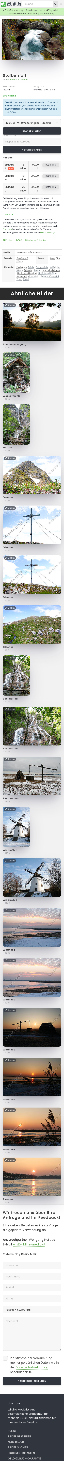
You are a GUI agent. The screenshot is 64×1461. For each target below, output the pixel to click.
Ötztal (26, 279)
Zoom (56, 22)
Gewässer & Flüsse (22, 260)
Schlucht (28, 270)
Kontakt (8, 240)
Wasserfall (33, 276)
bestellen (50, 165)
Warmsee (9, 949)
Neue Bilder (16, 1442)
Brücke (31, 267)
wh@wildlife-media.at (29, 1244)
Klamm (37, 270)
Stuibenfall (14, 75)
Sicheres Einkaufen (35, 240)
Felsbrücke (22, 267)
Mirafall (7, 447)
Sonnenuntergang (14, 344)
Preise (12, 1431)
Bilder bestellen (19, 1436)
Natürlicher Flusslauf (27, 273)
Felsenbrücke (42, 267)
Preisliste (7, 229)
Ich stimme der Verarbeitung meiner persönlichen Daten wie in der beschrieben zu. (34, 1365)
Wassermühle (12, 396)
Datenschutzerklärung (32, 1367)
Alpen (52, 258)
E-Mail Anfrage (47, 232)
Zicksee (8, 1199)
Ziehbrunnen (11, 798)
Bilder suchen (18, 1447)
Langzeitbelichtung (51, 270)
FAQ (19, 240)
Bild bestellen (32, 131)
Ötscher (8, 497)
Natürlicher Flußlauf (47, 273)
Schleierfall (10, 698)
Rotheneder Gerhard (17, 79)
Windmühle (10, 850)
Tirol (58, 258)
